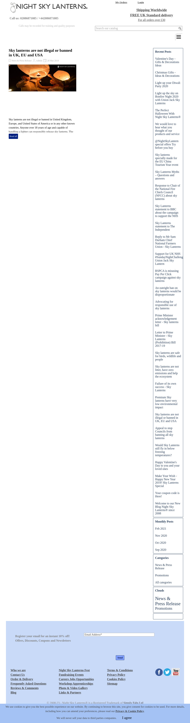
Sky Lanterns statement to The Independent (165, 226)
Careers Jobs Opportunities (76, 679)
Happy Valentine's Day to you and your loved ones (167, 465)
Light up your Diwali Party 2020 (167, 84)
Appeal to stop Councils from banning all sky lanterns (164, 433)
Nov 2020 (161, 535)
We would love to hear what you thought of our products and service (167, 129)
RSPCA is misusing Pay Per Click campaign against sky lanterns (168, 275)
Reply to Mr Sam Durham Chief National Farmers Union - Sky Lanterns (168, 241)
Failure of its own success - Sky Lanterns (165, 387)
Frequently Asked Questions (28, 683)
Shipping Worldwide (151, 10)
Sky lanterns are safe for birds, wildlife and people (168, 356)
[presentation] (112, 646)
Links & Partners (70, 692)
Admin (39, 60)
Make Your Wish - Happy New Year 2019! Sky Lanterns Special (166, 481)
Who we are (18, 670)
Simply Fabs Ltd (133, 702)
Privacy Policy (116, 674)
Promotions (162, 575)
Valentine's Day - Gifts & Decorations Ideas (167, 62)
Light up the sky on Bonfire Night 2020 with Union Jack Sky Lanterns (167, 98)
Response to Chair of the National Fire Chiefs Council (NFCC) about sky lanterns (167, 192)
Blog (13, 692)
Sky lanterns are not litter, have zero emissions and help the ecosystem (167, 371)
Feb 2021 (160, 528)
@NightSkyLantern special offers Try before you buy (166, 144)
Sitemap (112, 683)
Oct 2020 (160, 542)
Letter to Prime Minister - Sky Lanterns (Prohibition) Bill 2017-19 (165, 339)
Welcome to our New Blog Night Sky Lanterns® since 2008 (167, 508)
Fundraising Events (71, 674)
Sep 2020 (160, 549)
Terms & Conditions (120, 670)
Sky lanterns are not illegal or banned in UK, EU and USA (40, 52)
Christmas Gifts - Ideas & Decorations (167, 74)
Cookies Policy (116, 679)
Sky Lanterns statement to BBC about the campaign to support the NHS (166, 211)
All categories (163, 582)
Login (141, 2)
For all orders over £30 (151, 20)
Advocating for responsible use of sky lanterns (166, 305)
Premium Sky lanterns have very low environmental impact (166, 402)
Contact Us (18, 674)
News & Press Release (22, 60)
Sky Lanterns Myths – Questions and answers (167, 175)
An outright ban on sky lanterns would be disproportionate (168, 291)
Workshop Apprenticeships (76, 683)
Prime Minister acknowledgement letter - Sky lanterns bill (166, 320)
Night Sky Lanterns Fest (74, 670)
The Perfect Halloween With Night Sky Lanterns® (168, 113)
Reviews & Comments (25, 688)
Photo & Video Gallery (73, 688)
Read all (13, 136)
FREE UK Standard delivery (151, 15)
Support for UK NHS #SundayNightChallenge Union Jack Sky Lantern (169, 258)
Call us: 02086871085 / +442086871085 (34, 18)
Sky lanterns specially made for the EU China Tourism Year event (166, 159)
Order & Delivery (22, 679)
